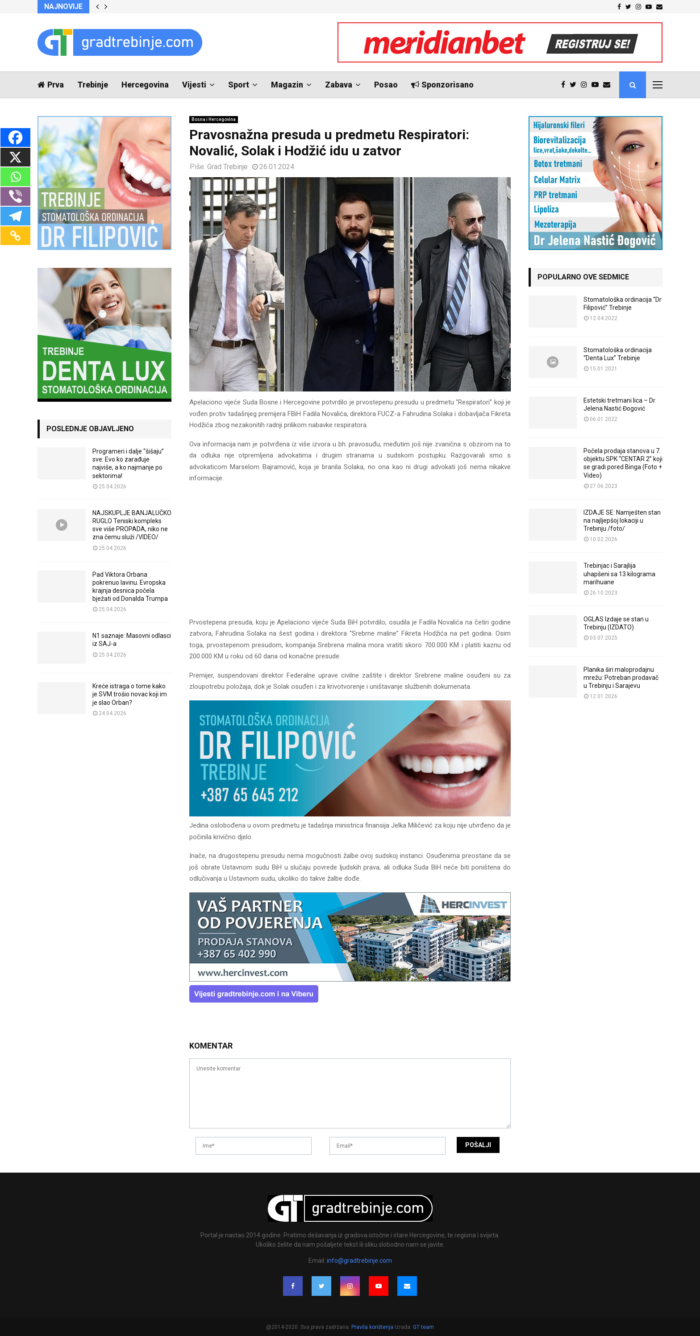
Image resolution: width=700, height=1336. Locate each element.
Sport (238, 84)
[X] (15, 157)
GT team (423, 1327)
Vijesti (194, 84)
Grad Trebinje (227, 166)
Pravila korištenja (373, 1327)
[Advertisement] (350, 554)
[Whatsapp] (15, 177)
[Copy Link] (15, 236)
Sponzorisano (442, 84)
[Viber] (15, 196)
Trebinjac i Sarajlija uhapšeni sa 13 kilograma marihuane (619, 573)
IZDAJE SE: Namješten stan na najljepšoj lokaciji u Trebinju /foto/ (622, 520)
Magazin (287, 84)
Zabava (338, 84)
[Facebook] (15, 137)
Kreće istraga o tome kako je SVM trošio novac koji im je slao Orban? (129, 694)
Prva (51, 84)
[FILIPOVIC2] (350, 814)
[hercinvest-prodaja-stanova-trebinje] (350, 979)
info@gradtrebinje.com (359, 1260)
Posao (386, 84)
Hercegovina (145, 84)
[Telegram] (15, 216)
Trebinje (92, 84)
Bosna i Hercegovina (214, 119)
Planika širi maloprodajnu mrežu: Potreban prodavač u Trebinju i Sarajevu (620, 677)
